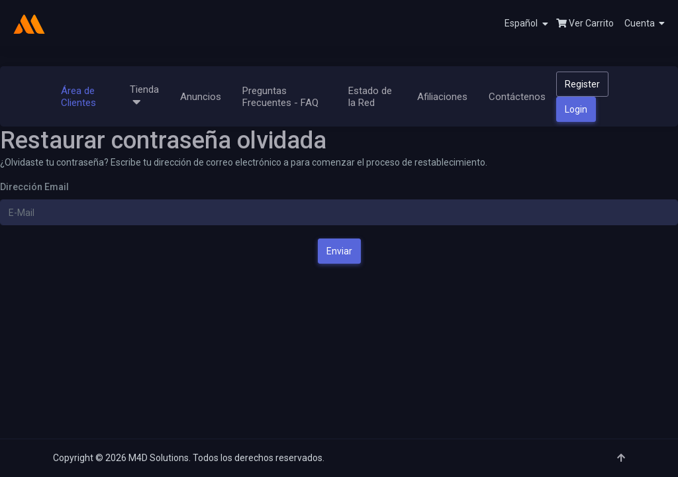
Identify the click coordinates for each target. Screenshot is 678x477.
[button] (639, 23)
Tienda (144, 96)
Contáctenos (517, 97)
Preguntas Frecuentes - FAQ (280, 97)
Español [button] (526, 23)
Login (576, 109)
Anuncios (200, 97)
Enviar (339, 251)
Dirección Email (34, 187)
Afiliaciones (442, 97)
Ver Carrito (585, 23)
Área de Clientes (78, 97)
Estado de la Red (370, 97)
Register (582, 84)
